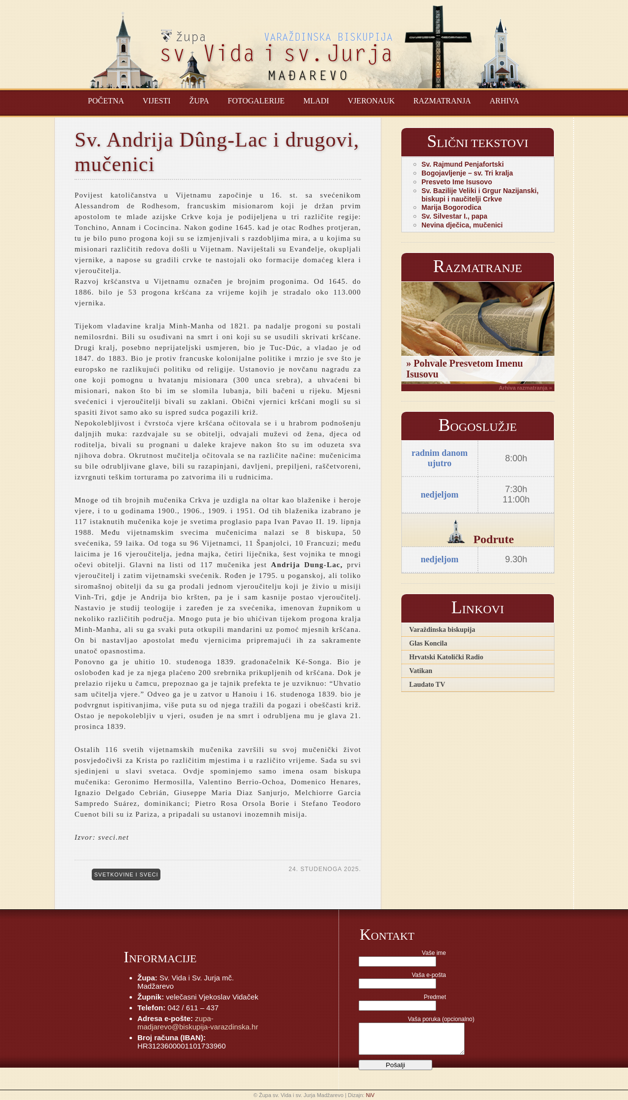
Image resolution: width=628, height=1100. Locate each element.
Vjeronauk (371, 101)
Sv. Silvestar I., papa (454, 216)
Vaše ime (434, 953)
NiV (370, 1095)
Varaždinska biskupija (442, 629)
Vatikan (420, 671)
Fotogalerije (256, 101)
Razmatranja (442, 101)
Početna (106, 101)
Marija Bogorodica (451, 207)
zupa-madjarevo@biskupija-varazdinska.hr (197, 1022)
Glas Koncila (428, 643)
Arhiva (504, 101)
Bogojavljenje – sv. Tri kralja (467, 173)
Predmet (435, 997)
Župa (199, 101)
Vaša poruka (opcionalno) (441, 1019)
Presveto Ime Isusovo (456, 182)
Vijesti (157, 101)
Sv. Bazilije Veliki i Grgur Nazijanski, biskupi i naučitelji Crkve (480, 195)
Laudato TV (427, 684)
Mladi (316, 101)
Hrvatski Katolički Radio (446, 657)
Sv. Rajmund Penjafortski (462, 164)
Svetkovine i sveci (126, 874)
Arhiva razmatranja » (525, 388)
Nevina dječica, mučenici (462, 225)
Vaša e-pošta (429, 975)
